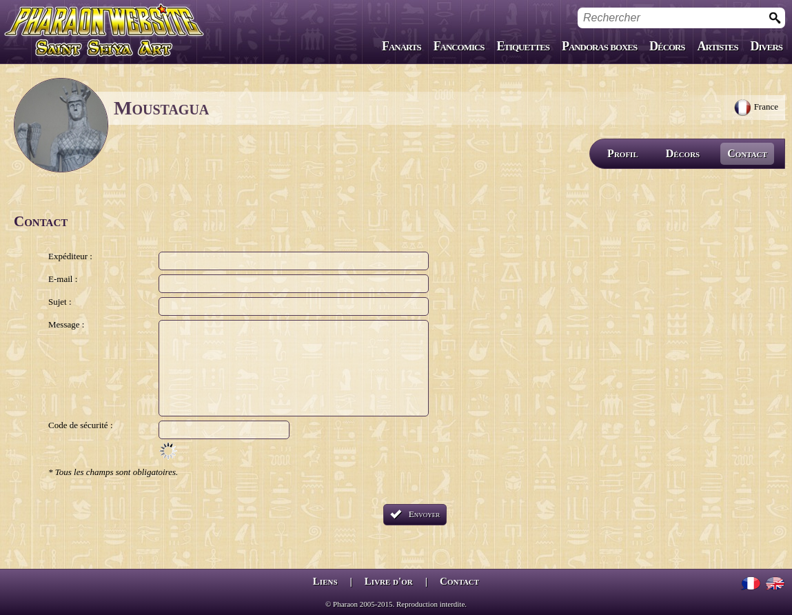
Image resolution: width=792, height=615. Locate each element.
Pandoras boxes (598, 46)
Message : (66, 324)
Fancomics (457, 46)
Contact (747, 153)
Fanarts (399, 46)
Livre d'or (389, 581)
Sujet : (60, 301)
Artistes (717, 46)
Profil (622, 153)
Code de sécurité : (80, 425)
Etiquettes (521, 46)
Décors (666, 46)
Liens (325, 581)
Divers (766, 46)
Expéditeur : (70, 256)
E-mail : (62, 279)
